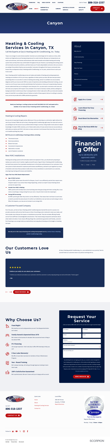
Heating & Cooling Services (41, 405)
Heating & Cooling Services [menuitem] (68, 8)
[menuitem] (88, 52)
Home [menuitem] (30, 8)
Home (36, 399)
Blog (53, 2)
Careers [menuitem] (58, 8)
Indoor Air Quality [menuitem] (82, 8)
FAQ (38, 2)
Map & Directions (59, 404)
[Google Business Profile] (13, 431)
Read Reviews (21, 292)
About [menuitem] (36, 8)
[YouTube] (16, 431)
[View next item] (10, 292)
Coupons (60, 2)
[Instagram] (24, 431)
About (36, 402)
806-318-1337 (96, 2)
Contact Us (97, 8)
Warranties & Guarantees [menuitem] (44, 8)
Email (87, 164)
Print (93, 164)
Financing (32, 2)
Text (82, 164)
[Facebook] (27, 431)
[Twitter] (20, 431)
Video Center (46, 2)
